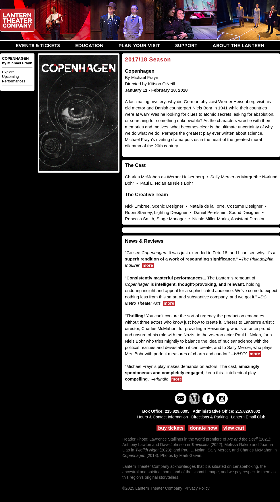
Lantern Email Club (248, 417)
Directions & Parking (209, 417)
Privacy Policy (196, 488)
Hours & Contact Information (162, 417)
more (147, 265)
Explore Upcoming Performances (13, 76)
